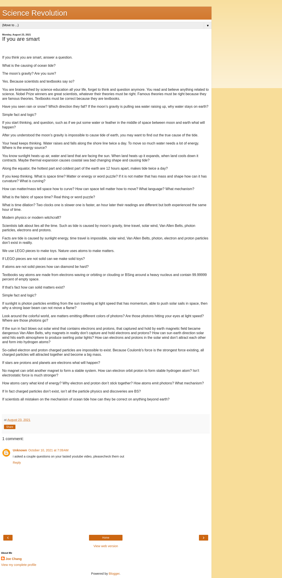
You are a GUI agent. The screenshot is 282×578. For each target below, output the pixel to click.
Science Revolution (34, 13)
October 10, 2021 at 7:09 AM (48, 450)
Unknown (20, 450)
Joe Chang (14, 559)
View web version (105, 546)
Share (9, 426)
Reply (17, 462)
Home (105, 537)
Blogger (114, 573)
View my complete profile (18, 565)
